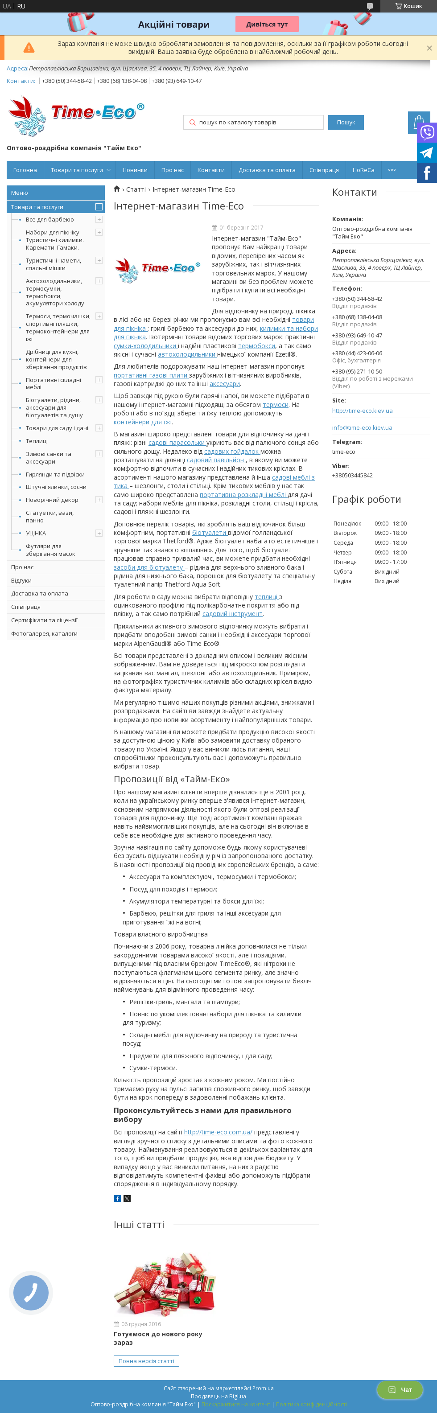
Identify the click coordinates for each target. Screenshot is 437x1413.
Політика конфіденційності (311, 1404)
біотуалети (210, 532)
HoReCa (364, 170)
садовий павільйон (216, 460)
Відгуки (21, 580)
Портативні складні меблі (53, 383)
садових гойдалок (232, 451)
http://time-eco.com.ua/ (218, 1132)
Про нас (172, 170)
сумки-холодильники (146, 345)
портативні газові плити (151, 375)
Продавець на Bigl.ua (218, 1396)
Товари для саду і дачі (57, 428)
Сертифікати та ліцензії (44, 620)
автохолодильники (187, 354)
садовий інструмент (232, 613)
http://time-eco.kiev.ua (362, 411)
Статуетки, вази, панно (50, 516)
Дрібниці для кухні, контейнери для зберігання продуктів (56, 359)
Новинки (135, 170)
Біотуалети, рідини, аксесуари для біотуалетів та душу (54, 407)
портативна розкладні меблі (244, 494)
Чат (400, 1390)
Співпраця (324, 170)
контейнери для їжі (143, 422)
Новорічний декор (52, 500)
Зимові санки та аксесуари (48, 457)
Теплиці (37, 441)
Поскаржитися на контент (236, 1404)
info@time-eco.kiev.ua (362, 427)
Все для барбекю (50, 219)
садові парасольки (177, 442)
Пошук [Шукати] (346, 122)
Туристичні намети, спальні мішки (53, 264)
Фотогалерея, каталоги (44, 633)
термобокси (256, 345)
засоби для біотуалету (149, 567)
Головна (25, 170)
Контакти (211, 170)
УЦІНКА (36, 533)
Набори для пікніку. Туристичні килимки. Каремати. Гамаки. (55, 239)
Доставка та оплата (267, 170)
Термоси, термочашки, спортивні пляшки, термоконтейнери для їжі (58, 327)
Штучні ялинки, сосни (56, 487)
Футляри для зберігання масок (50, 550)
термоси (276, 404)
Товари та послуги (77, 170)
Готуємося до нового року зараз (158, 1338)
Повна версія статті (146, 1361)
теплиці (267, 596)
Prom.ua (263, 1388)
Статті (136, 189)
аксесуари (225, 383)
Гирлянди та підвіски (55, 474)
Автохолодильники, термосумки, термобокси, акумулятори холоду (55, 292)
